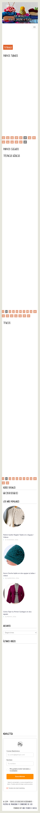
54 (8, 138)
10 (35, 311)
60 (34, 138)
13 (11, 316)
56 (16, 138)
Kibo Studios (26, 808)
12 (7, 316)
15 (20, 316)
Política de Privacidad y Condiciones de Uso (18, 804)
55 (12, 138)
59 (29, 138)
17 (28, 316)
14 (16, 316)
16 (24, 316)
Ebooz (35, 808)
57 (21, 138)
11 (3, 316)
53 (3, 138)
